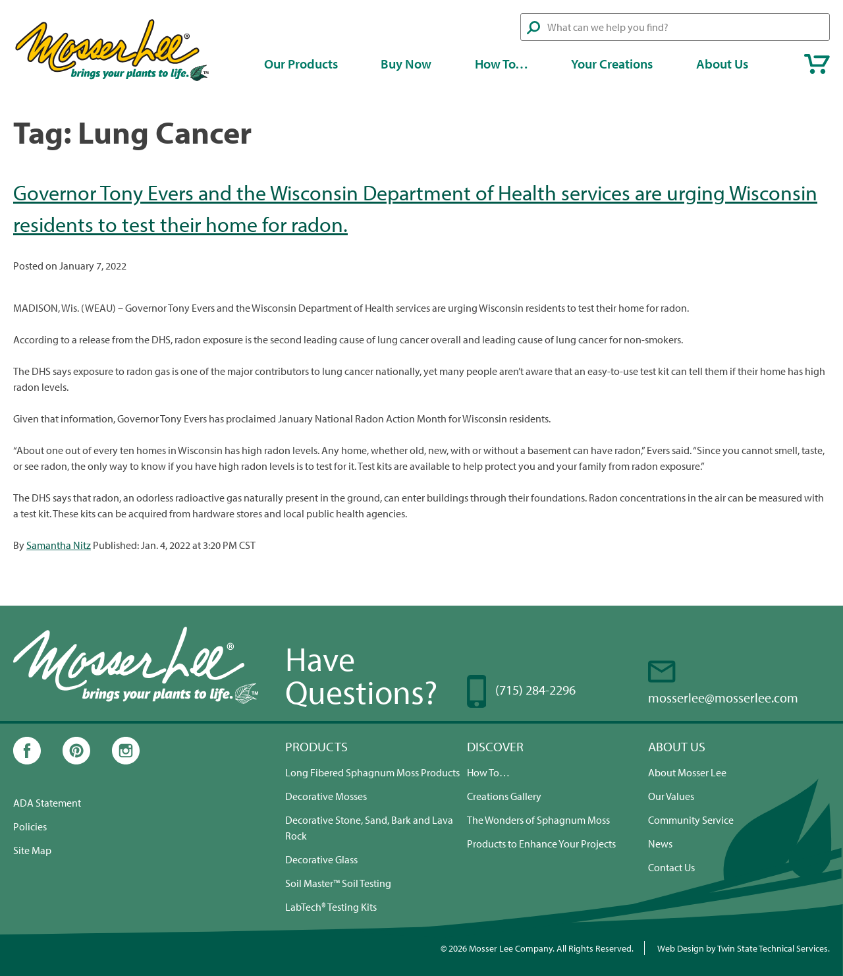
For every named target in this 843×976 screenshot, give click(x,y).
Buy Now (406, 63)
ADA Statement (47, 802)
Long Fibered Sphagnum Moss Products (372, 772)
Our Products (301, 63)
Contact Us (671, 867)
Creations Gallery (504, 796)
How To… (501, 63)
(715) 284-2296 (535, 689)
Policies (30, 826)
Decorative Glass (321, 859)
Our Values (671, 796)
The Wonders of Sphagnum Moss (538, 819)
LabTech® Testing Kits (331, 906)
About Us (722, 63)
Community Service (691, 819)
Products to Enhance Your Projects (541, 843)
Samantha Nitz (58, 545)
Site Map (32, 850)
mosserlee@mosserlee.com (723, 697)
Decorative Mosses (326, 796)
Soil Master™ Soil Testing (338, 883)
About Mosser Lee (687, 772)
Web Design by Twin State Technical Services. (743, 948)
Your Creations (612, 63)
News (660, 843)
